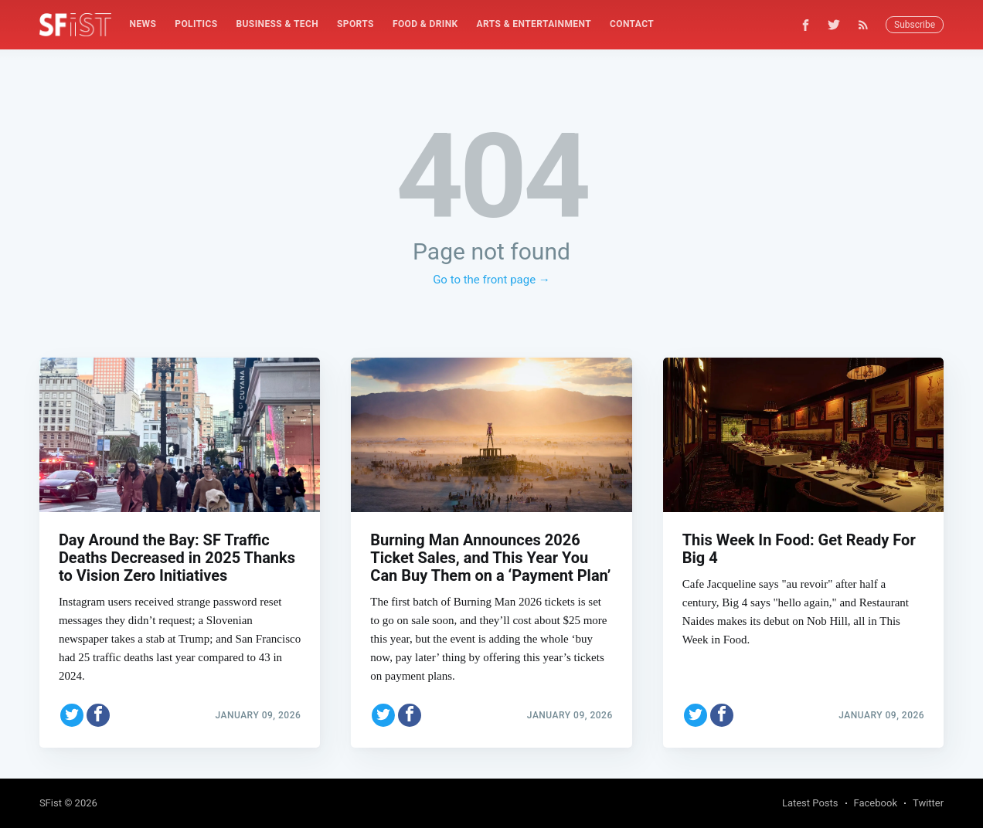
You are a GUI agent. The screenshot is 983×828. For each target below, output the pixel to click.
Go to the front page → (491, 280)
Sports (355, 24)
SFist (50, 803)
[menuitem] (143, 24)
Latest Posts (810, 803)
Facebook (875, 803)
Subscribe (914, 24)
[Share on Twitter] (72, 715)
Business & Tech (277, 24)
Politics (196, 24)
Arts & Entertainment (534, 24)
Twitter (928, 803)
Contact (632, 24)
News (143, 24)
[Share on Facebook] (98, 715)
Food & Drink (425, 24)
